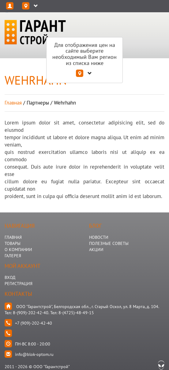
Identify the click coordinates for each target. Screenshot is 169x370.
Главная (13, 102)
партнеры (38, 102)
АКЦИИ (96, 249)
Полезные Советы (109, 243)
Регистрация (18, 283)
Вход (10, 277)
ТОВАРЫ (13, 243)
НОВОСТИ (98, 237)
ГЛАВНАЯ (13, 237)
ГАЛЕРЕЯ (13, 255)
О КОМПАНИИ (18, 249)
